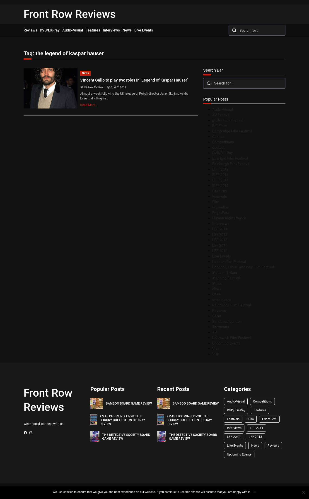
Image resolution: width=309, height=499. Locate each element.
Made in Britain (224, 272)
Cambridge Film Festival (232, 131)
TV (214, 332)
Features (219, 191)
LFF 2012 (219, 234)
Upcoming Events (226, 343)
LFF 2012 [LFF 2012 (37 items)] (233, 437)
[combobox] (257, 30)
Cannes (218, 137)
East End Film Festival (230, 158)
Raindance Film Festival (231, 305)
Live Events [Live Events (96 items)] (235, 445)
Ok (254, 492)
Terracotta (220, 327)
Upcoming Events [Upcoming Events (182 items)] (239, 454)
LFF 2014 (219, 245)
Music (217, 283)
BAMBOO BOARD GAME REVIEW (129, 403)
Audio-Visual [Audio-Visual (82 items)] (236, 401)
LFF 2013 (219, 240)
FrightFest (220, 213)
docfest (218, 147)
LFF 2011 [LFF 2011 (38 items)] (256, 428)
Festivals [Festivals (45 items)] (233, 419)
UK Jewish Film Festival (231, 338)
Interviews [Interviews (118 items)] (234, 428)
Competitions (223, 142)
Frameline (220, 207)
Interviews (220, 224)
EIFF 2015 (220, 185)
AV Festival (221, 115)
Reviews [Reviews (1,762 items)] (273, 445)
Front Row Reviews (70, 14)
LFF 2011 (219, 229)
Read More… (88, 105)
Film (215, 202)
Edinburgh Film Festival (231, 164)
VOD (215, 354)
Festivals (219, 196)
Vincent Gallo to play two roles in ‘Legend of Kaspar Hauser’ (134, 80)
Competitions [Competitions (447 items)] (262, 401)
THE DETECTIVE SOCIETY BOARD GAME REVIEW (126, 436)
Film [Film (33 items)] (251, 419)
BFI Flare (219, 126)
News (85, 73)
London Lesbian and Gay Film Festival (243, 267)
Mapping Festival (226, 278)
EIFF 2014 (220, 180)
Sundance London (227, 321)
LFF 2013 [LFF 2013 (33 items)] (255, 437)
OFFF (216, 294)
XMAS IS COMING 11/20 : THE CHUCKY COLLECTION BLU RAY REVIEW (122, 420)
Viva (215, 349)
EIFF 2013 (220, 175)
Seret (216, 316)
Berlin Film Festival (227, 120)
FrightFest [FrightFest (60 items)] (269, 419)
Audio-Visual (222, 109)
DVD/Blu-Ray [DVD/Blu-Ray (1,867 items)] (236, 410)
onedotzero (221, 300)
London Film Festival (229, 262)
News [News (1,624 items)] (255, 445)
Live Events (221, 256)
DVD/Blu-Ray (222, 153)
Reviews (219, 311)
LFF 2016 (219, 251)
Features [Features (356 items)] (260, 410)
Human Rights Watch (229, 218)
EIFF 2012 (220, 169)
